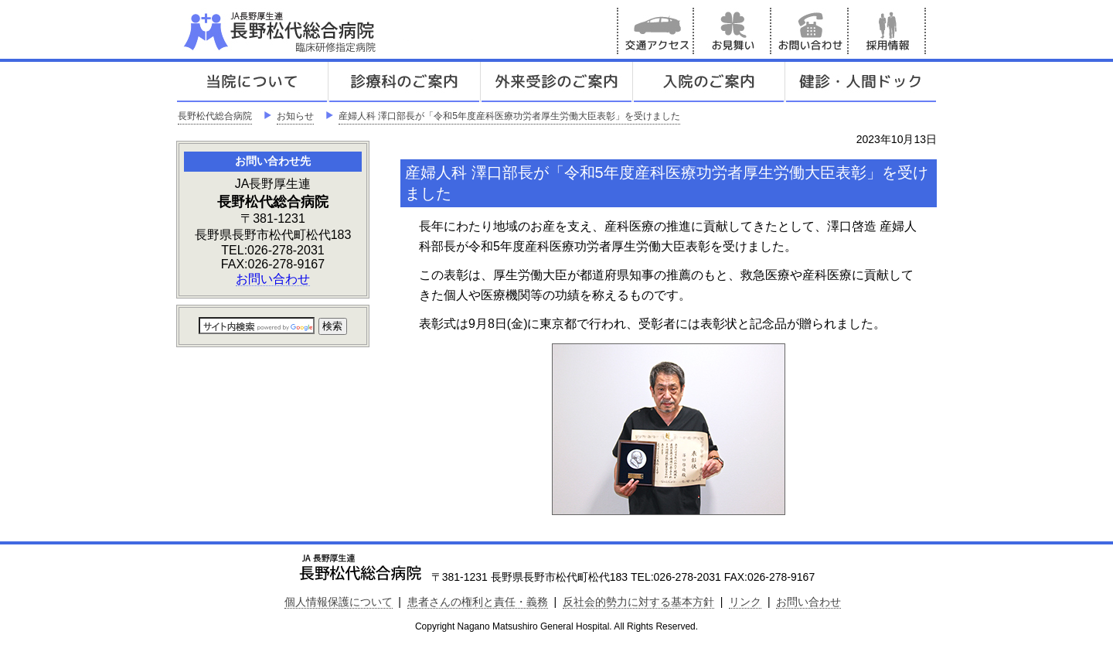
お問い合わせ (810, 31)
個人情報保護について (338, 602)
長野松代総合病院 (215, 116)
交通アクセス (655, 31)
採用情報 (887, 31)
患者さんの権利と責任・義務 (477, 602)
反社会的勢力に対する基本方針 (638, 602)
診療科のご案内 (404, 82)
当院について (252, 82)
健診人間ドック (861, 82)
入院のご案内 (709, 82)
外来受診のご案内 (556, 82)
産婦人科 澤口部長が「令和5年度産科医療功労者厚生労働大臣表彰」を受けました (509, 116)
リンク (745, 602)
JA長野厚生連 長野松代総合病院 (327, 31)
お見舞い (732, 31)
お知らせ (295, 116)
